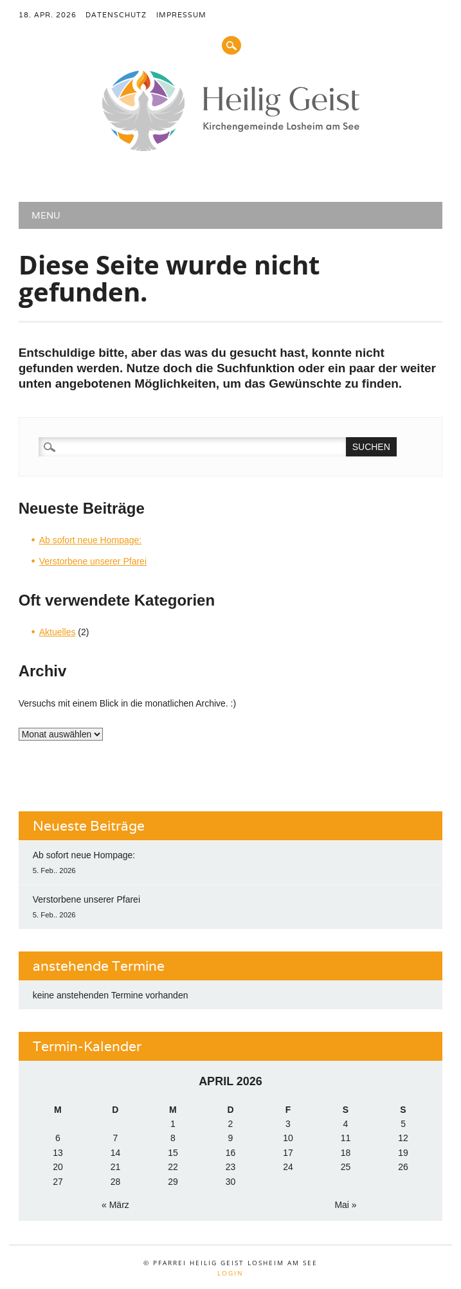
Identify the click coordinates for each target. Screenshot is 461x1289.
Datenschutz (116, 14)
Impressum (181, 14)
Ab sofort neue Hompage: (90, 540)
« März (115, 1205)
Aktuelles (57, 632)
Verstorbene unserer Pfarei (93, 561)
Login (230, 1272)
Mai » (345, 1205)
